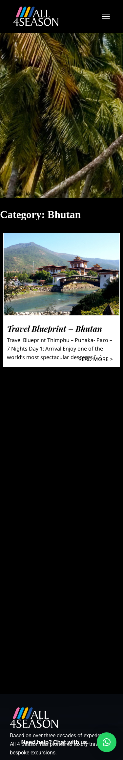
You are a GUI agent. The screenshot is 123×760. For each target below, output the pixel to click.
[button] (106, 742)
